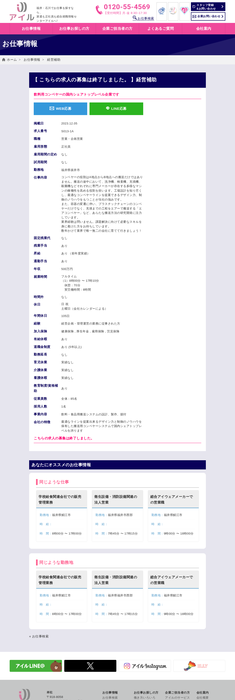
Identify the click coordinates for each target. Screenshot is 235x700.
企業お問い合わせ (208, 16)
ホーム (12, 59)
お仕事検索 (143, 18)
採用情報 (202, 638)
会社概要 (202, 607)
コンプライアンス (208, 691)
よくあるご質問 (160, 28)
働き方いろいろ (145, 607)
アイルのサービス (177, 607)
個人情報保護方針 (208, 655)
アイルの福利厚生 (146, 628)
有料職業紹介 (174, 623)
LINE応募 (116, 108)
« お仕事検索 (39, 546)
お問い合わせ (205, 650)
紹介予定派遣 (174, 618)
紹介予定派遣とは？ (148, 618)
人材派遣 (171, 613)
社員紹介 (202, 633)
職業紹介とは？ (145, 623)
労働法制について (177, 628)
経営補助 (53, 59)
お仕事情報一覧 (113, 613)
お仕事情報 (32, 59)
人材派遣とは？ (145, 613)
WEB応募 (60, 108)
